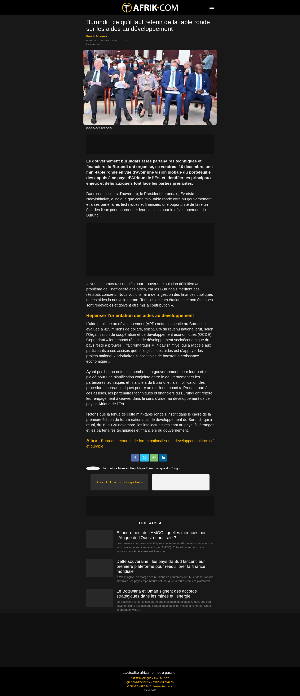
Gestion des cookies (163, 686)
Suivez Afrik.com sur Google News (119, 482)
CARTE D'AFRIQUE (141, 678)
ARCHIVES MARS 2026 (138, 686)
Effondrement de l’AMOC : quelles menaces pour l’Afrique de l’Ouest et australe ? (162, 535)
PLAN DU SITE (161, 678)
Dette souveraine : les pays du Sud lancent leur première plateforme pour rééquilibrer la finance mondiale (161, 566)
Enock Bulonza (96, 36)
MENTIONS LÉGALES (162, 682)
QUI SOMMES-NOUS (137, 682)
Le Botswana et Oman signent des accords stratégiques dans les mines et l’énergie (157, 593)
